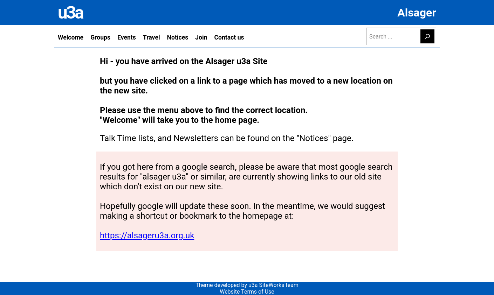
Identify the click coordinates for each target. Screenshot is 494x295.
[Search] (427, 36)
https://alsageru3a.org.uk (147, 235)
